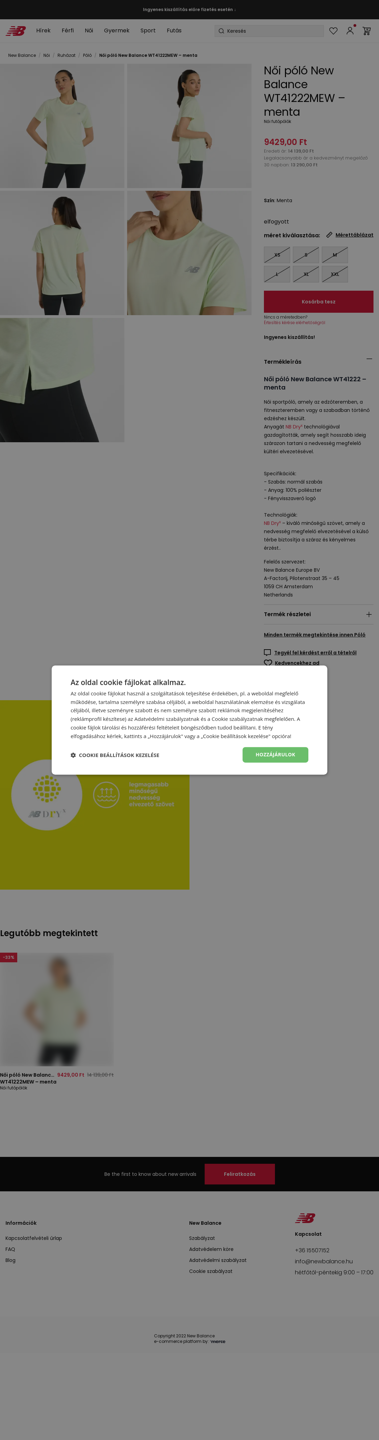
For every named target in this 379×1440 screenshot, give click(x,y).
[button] (115, 755)
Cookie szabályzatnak (237, 718)
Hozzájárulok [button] (275, 755)
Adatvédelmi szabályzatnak (166, 718)
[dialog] (189, 720)
